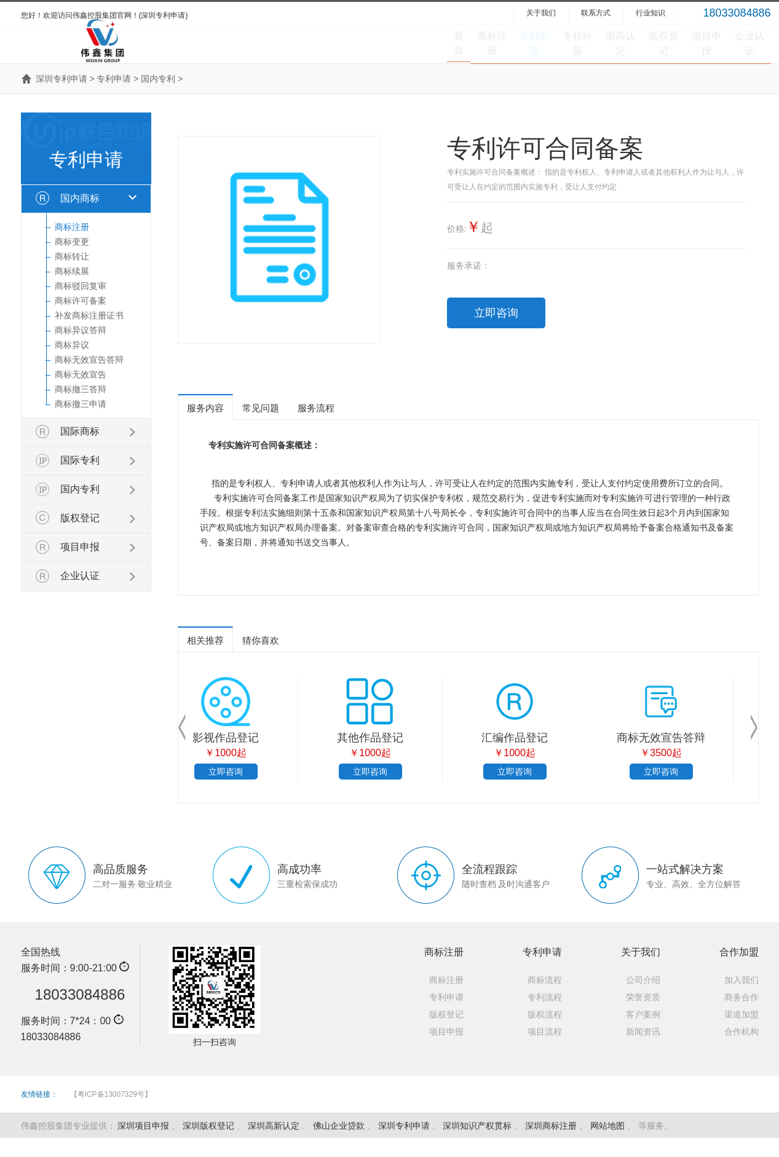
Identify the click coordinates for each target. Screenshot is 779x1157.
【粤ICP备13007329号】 (111, 1113)
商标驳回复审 (80, 305)
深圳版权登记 (208, 1145)
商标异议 (72, 364)
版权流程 (545, 1033)
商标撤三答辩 (80, 408)
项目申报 (667, 52)
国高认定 (530, 52)
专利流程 (545, 1016)
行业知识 (650, 13)
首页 (264, 52)
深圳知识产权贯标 (477, 1145)
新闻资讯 (643, 1051)
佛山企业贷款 (339, 1145)
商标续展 (72, 290)
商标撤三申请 (80, 423)
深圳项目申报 (143, 1145)
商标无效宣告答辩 (89, 379)
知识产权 (360, 517)
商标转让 (72, 275)
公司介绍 (643, 999)
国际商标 (80, 450)
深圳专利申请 (61, 98)
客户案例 (643, 1033)
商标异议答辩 (80, 349)
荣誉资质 (643, 1016)
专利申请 (392, 52)
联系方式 (596, 13)
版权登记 (598, 52)
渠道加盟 (741, 1033)
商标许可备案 (80, 320)
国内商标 (80, 217)
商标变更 (72, 261)
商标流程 (545, 999)
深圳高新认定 (273, 1145)
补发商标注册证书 (89, 334)
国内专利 (158, 98)
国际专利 (80, 479)
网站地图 (607, 1145)
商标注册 (323, 52)
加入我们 (741, 999)
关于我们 (541, 13)
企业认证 (736, 52)
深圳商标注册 (551, 1145)
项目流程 (545, 1051)
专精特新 (461, 52)
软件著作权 (331, 757)
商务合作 (741, 1016)
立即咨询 (496, 332)
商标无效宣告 (80, 393)
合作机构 (741, 1051)
